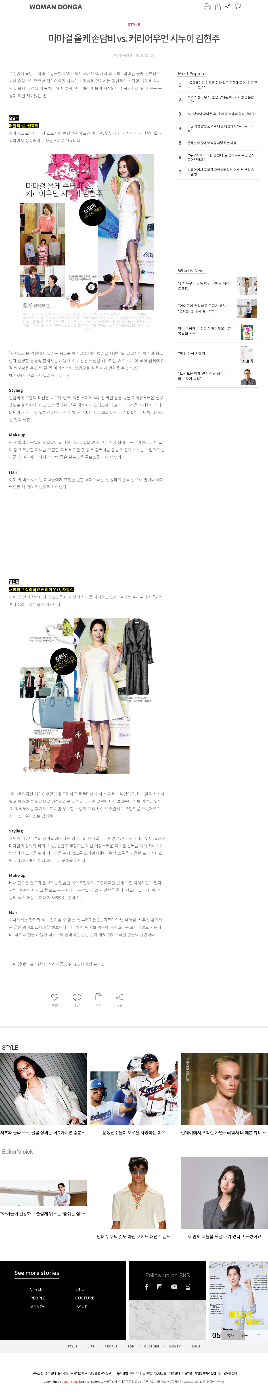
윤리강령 (63, 1373)
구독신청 (37, 1373)
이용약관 (187, 1373)
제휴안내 (174, 1373)
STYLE (134, 24)
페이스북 (146, 1286)
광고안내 (50, 1373)
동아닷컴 (122, 1373)
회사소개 (135, 1373)
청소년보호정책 (227, 1373)
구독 (244, 1335)
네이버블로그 (188, 1286)
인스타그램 (159, 1286)
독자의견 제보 (79, 1373)
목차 (230, 1335)
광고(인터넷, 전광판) (155, 1373)
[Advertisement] (76, 541)
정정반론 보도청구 (100, 1373)
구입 (258, 1335)
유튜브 (174, 1286)
